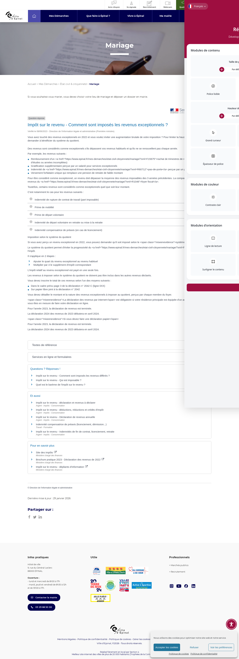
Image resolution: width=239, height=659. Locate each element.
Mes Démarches (48, 84)
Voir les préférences (221, 647)
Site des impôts (46, 452)
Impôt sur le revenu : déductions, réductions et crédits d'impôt (69, 409)
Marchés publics (179, 565)
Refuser (194, 647)
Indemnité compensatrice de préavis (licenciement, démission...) (71, 424)
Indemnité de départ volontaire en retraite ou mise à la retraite (66, 222)
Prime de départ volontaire (46, 214)
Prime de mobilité (42, 207)
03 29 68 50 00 (41, 607)
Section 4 (134, 652)
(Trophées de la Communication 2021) (148, 654)
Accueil (32, 84)
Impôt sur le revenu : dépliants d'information (62, 466)
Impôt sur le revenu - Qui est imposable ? (58, 380)
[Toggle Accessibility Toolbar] (231, 623)
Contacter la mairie (44, 597)
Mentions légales (66, 639)
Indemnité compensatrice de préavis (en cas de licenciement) (65, 230)
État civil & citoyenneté (73, 84)
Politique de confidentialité (204, 654)
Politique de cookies (179, 654)
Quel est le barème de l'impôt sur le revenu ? (60, 384)
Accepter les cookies (166, 647)
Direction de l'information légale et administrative (51, 488)
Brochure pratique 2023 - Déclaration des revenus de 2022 (70, 459)
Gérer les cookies (142, 639)
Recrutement (178, 571)
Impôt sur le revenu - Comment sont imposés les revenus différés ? (73, 375)
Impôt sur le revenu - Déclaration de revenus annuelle (65, 417)
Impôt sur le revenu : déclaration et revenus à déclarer (65, 402)
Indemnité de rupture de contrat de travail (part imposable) (64, 199)
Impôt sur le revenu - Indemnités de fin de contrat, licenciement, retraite (75, 431)
